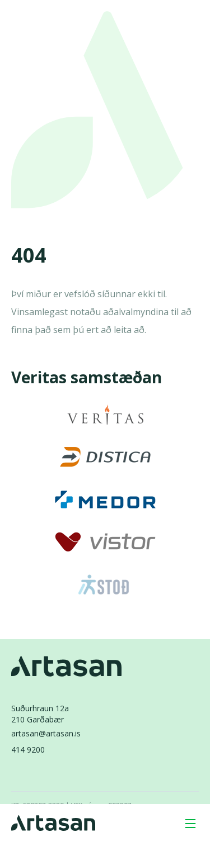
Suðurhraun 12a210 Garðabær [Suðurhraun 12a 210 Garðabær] (40, 714)
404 (28, 256)
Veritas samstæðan (86, 377)
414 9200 (28, 749)
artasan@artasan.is (46, 733)
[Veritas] (105, 415)
